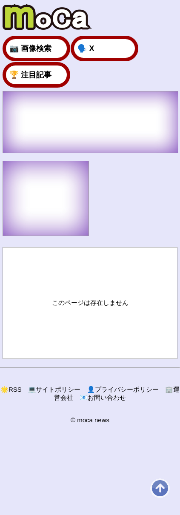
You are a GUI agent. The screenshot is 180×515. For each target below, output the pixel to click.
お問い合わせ (103, 397)
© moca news (90, 420)
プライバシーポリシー (123, 389)
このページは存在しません (90, 302)
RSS (11, 389)
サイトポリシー (54, 389)
